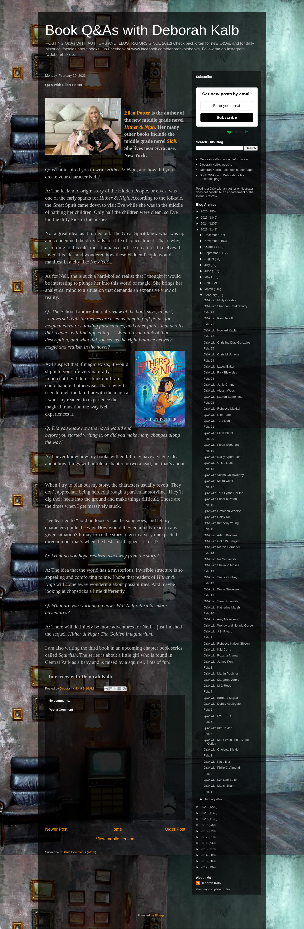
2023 (205, 229)
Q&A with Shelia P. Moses (221, 565)
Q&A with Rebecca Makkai (222, 408)
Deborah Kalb (211, 883)
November (212, 241)
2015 (205, 849)
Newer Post (56, 829)
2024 (205, 223)
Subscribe (227, 117)
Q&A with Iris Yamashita (220, 559)
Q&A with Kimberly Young (221, 523)
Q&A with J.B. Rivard (218, 631)
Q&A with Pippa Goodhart (221, 444)
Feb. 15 (209, 529)
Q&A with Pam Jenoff (218, 318)
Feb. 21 (209, 426)
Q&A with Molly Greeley (220, 300)
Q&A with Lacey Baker (219, 366)
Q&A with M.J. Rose (217, 685)
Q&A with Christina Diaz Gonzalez (227, 342)
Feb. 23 (209, 378)
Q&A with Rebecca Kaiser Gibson (227, 643)
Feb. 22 (209, 402)
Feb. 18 (209, 469)
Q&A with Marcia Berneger (222, 547)
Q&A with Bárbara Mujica (221, 697)
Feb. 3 (208, 755)
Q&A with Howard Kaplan (221, 330)
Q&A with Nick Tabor (218, 415)
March (209, 289)
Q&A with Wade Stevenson (222, 589)
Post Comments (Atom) (80, 852)
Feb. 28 (209, 312)
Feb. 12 (209, 583)
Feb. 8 (208, 667)
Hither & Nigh (139, 127)
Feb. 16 (209, 505)
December (212, 235)
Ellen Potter (137, 113)
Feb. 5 (208, 721)
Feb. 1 (208, 792)
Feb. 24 (209, 360)
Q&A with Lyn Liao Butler (221, 779)
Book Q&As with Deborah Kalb (142, 30)
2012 (205, 867)
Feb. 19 (209, 451)
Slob (171, 141)
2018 (205, 831)
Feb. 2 (208, 774)
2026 (205, 211)
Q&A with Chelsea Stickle (221, 749)
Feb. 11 (209, 595)
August (209, 259)
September (212, 253)
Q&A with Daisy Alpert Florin (223, 457)
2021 (205, 813)
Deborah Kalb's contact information (224, 159)
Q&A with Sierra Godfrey (220, 577)
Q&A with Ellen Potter (218, 433)
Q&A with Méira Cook (218, 481)
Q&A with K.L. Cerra (217, 649)
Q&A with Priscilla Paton (220, 499)
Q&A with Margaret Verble (221, 679)
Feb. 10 (209, 613)
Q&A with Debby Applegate (222, 703)
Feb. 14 (209, 553)
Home (116, 829)
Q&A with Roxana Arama (221, 655)
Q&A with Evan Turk (217, 716)
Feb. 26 (209, 336)
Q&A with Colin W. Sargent (222, 541)
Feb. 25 (209, 348)
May (207, 277)
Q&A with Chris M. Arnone (221, 354)
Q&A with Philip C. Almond (222, 767)
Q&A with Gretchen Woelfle (222, 511)
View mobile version (115, 839)
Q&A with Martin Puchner (221, 673)
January (210, 799)
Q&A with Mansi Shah (218, 785)
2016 (205, 843)
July (207, 265)
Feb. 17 (209, 487)
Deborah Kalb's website (216, 164)
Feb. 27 (209, 324)
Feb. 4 (208, 734)
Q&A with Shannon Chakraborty (225, 306)
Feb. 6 (208, 709)
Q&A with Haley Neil (217, 517)
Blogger (160, 915)
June (208, 271)
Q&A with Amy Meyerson (221, 619)
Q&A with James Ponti (219, 661)
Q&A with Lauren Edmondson (224, 396)
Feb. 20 (209, 439)
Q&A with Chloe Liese (218, 462)
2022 (205, 807)
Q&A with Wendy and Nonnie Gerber (229, 625)
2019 (205, 825)
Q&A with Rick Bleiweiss (220, 372)
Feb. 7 (208, 691)
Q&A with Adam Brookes (220, 535)
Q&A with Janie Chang (219, 384)
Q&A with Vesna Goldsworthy (224, 475)
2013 (205, 861)
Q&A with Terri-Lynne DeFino (223, 493)
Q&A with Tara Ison (217, 420)
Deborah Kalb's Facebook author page (226, 170)
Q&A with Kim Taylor (218, 728)
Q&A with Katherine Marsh (222, 607)
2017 (205, 837)
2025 (205, 217)
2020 (205, 819)
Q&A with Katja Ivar (217, 761)
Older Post (175, 829)
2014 (205, 855)
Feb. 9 (208, 637)
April (208, 283)
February (211, 295)
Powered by (227, 132)
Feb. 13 (209, 571)
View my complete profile (213, 889)
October (210, 247)
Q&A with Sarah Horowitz (221, 601)
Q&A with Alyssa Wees (219, 390)
